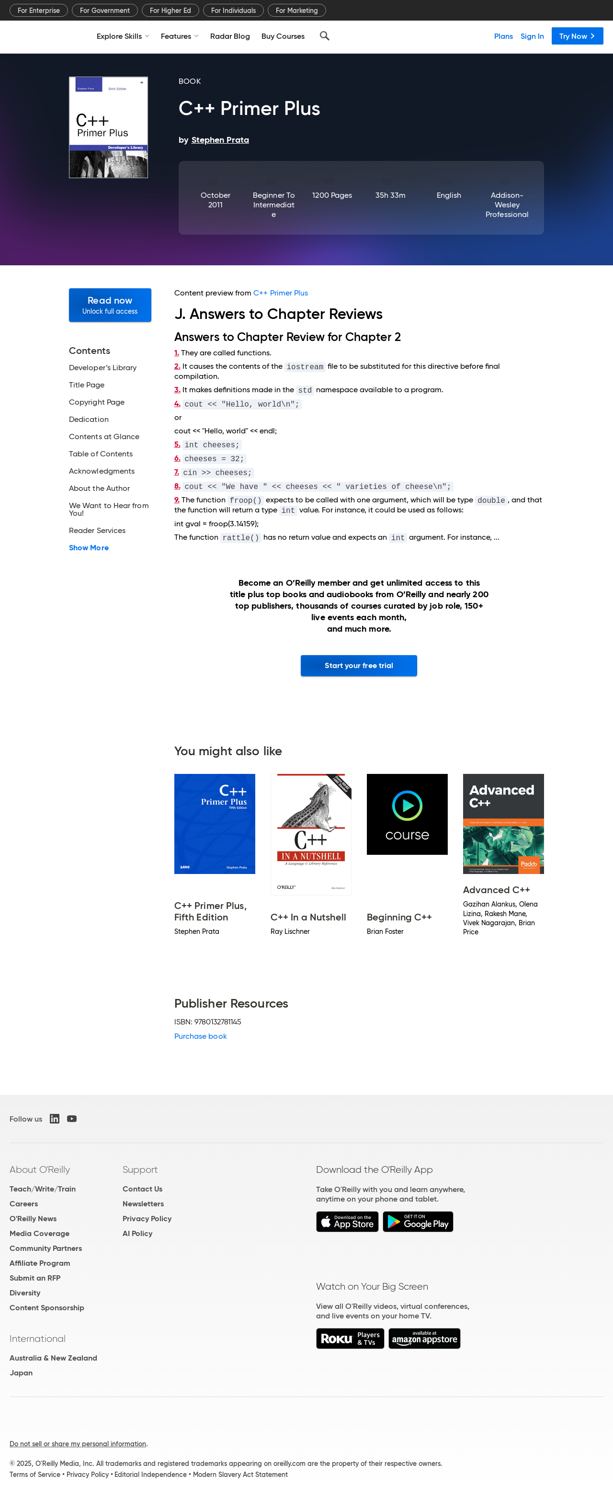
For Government (105, 10)
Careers (24, 1204)
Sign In (532, 36)
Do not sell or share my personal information (78, 1444)
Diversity (25, 1293)
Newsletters (143, 1204)
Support (140, 1169)
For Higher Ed (170, 10)
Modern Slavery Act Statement (240, 1474)
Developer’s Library (103, 368)
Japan (21, 1373)
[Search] (324, 36)
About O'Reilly (40, 1169)
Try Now (577, 36)
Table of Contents (101, 454)
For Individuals (233, 10)
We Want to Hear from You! (109, 509)
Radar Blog (230, 36)
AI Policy (137, 1233)
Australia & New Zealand (53, 1358)
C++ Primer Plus (280, 292)
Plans (503, 36)
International (38, 1338)
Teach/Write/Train (43, 1189)
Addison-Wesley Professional (507, 205)
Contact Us (142, 1189)
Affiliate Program (40, 1263)
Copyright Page (97, 402)
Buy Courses (283, 36)
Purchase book (200, 1036)
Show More (89, 548)
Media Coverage (39, 1233)
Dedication (89, 419)
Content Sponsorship (47, 1308)
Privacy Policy (147, 1219)
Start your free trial (359, 665)
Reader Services (97, 530)
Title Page (86, 385)
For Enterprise (39, 10)
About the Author (99, 488)
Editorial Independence (150, 1474)
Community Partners (46, 1248)
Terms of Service (35, 1474)
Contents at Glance (104, 437)
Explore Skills (123, 36)
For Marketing (297, 10)
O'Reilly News (33, 1219)
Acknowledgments (102, 471)
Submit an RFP (35, 1278)
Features (180, 36)
